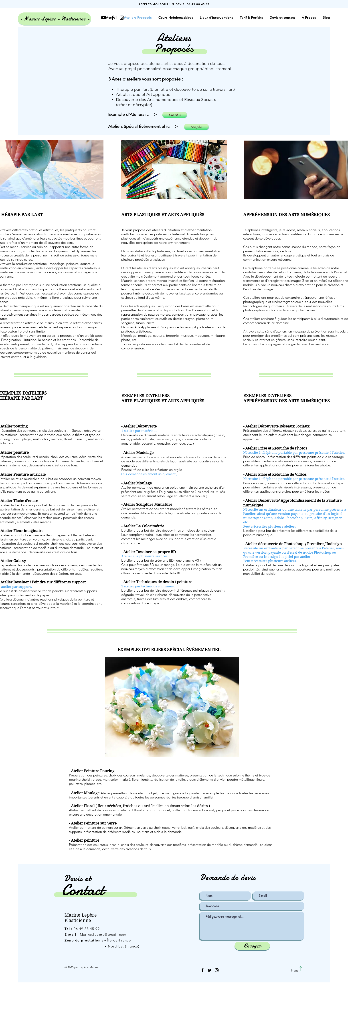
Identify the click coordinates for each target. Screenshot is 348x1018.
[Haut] (294, 971)
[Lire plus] (174, 115)
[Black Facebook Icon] (202, 970)
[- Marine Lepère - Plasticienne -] (54, 18)
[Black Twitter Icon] (209, 970)
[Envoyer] (252, 946)
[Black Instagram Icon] (216, 970)
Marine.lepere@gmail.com (103, 934)
